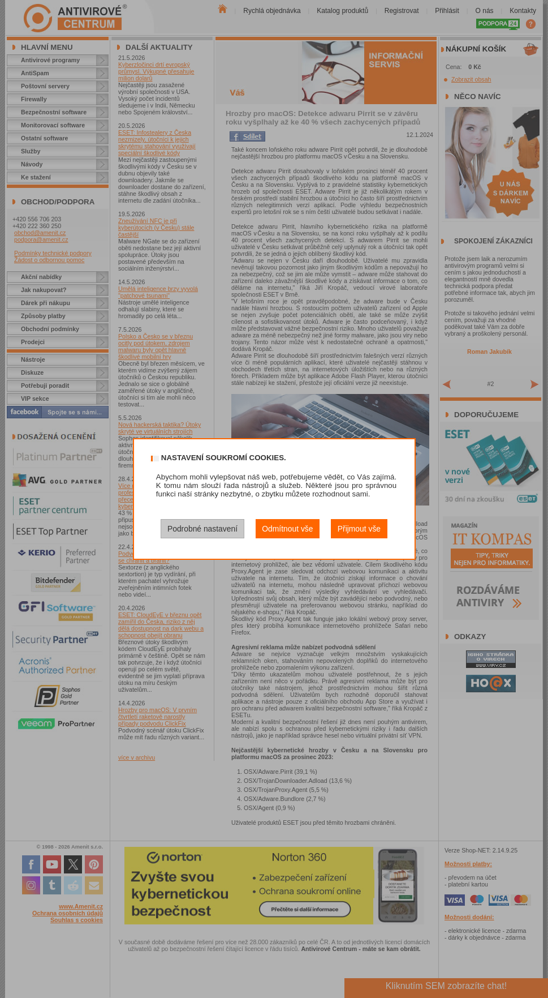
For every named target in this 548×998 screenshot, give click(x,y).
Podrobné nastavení (202, 528)
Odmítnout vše (287, 528)
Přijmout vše (359, 528)
